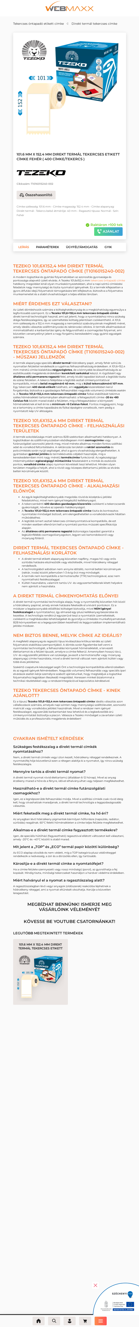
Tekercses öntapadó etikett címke (38, 24)
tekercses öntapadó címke (108, 280)
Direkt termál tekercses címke (94, 24)
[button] (24, 247)
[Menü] (101, 1321)
